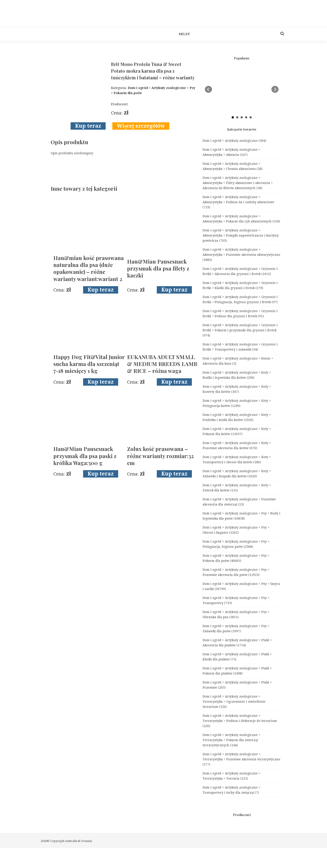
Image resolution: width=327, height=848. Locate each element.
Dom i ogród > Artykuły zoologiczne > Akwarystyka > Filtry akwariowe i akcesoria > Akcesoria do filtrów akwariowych (238, 183)
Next (275, 89)
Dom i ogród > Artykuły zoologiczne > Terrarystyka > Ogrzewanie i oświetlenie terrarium (234, 701)
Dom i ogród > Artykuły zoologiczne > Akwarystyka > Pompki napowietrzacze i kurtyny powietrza (241, 235)
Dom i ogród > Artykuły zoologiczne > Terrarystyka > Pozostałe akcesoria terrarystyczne (241, 759)
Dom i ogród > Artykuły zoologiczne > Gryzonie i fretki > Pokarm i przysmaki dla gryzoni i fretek (240, 330)
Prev (208, 89)
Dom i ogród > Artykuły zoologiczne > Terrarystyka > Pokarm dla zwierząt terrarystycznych (231, 740)
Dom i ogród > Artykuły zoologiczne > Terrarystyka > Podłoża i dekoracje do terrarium (240, 721)
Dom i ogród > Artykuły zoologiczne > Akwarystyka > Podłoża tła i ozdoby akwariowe (238, 202)
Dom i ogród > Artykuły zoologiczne (234, 140)
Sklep (184, 34)
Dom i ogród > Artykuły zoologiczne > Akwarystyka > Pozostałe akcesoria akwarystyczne (241, 255)
